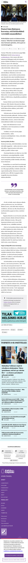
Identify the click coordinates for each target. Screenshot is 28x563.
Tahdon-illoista (7, 302)
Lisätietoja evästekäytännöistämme (13, 551)
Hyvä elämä (3, 485)
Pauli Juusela (13, 49)
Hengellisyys (4, 490)
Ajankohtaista (4, 483)
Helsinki (3, 503)
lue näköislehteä (6, 526)
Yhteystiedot (4, 516)
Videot (2, 495)
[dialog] (14, 551)
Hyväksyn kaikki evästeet (14, 555)
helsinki (20, 329)
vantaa (5, 332)
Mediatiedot (4, 518)
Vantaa (2, 510)
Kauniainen (3, 508)
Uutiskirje (14, 460)
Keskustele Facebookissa (8, 451)
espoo (13, 329)
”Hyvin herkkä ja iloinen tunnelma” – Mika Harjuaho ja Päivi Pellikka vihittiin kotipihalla (13, 391)
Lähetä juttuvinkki (21, 451)
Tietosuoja (3, 521)
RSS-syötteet (4, 497)
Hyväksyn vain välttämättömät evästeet (14, 559)
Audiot (2, 492)
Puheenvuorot (4, 487)
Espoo (2, 505)
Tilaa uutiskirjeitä (5, 523)
